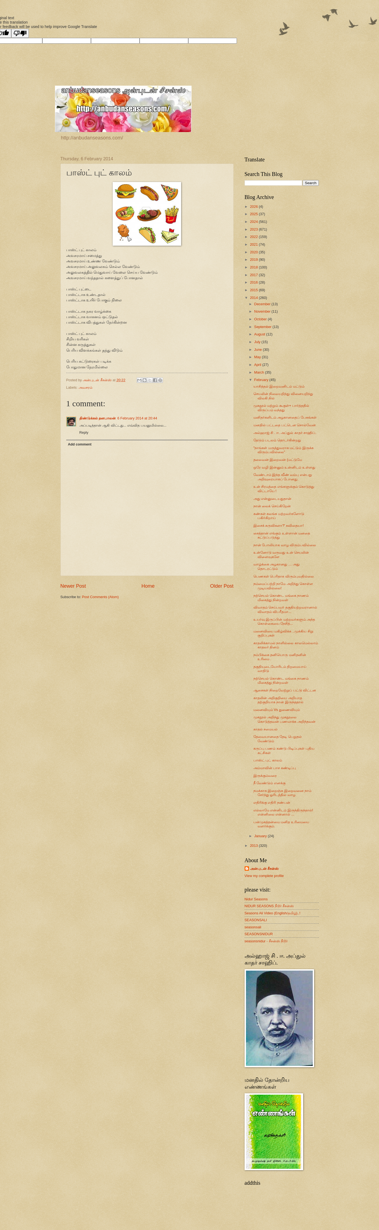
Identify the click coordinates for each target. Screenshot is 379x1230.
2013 (254, 846)
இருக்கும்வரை (265, 776)
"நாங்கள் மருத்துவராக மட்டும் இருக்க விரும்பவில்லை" (283, 450)
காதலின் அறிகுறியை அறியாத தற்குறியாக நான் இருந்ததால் (278, 700)
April (258, 365)
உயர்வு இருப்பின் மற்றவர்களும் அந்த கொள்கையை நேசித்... (284, 621)
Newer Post (73, 586)
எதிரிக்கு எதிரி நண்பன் (271, 802)
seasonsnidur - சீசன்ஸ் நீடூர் (266, 941)
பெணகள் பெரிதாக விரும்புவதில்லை (283, 576)
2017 (254, 275)
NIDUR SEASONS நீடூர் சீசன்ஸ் (269, 906)
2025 (254, 214)
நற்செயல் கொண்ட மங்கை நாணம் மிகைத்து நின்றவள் (281, 597)
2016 (254, 282)
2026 (254, 206)
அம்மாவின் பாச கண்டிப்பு (274, 768)
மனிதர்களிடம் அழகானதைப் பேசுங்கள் (285, 417)
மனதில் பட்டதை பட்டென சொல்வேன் (284, 425)
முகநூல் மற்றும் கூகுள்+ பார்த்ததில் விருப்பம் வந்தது (281, 408)
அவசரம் (85, 387)
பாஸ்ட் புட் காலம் (267, 760)
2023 (254, 229)
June (258, 350)
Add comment (80, 444)
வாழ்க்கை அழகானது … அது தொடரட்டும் (276, 566)
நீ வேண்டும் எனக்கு (269, 783)
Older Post (221, 586)
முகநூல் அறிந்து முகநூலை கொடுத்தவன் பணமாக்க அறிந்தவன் (284, 719)
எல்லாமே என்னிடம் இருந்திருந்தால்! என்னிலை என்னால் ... (283, 812)
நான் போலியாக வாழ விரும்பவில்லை (284, 545)
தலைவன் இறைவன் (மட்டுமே (277, 460)
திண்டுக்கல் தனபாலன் (97, 418)
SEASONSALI (256, 920)
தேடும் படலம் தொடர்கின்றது (277, 440)
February (261, 380)
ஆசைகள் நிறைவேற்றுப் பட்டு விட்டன (284, 690)
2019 (254, 259)
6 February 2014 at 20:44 (137, 418)
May (258, 357)
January (261, 836)
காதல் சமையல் (265, 729)
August (260, 334)
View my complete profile (264, 876)
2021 (254, 244)
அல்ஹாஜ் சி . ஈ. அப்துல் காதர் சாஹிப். (284, 433)
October (261, 319)
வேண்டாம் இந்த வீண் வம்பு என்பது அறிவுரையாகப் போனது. (282, 477)
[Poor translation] (20, 33)
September (263, 327)
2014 (254, 298)
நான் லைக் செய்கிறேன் (272, 506)
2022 (254, 237)
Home (147, 586)
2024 (254, 222)
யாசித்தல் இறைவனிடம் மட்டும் (279, 386)
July (257, 342)
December (263, 304)
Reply (83, 432)
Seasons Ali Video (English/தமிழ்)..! (272, 913)
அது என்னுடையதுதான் (272, 499)
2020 (254, 252)
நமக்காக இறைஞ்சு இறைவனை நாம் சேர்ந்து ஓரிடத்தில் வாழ (282, 793)
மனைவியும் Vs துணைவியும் (276, 710)
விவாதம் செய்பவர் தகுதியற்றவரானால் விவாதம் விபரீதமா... (285, 609)
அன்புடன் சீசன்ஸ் (264, 869)
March (259, 372)
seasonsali (253, 927)
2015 (254, 290)
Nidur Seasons (256, 899)
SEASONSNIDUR (259, 934)
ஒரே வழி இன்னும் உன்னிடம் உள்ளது (284, 467)
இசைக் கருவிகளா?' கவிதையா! (278, 525)
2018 (254, 267)
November (263, 311)
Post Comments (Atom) (100, 597)
